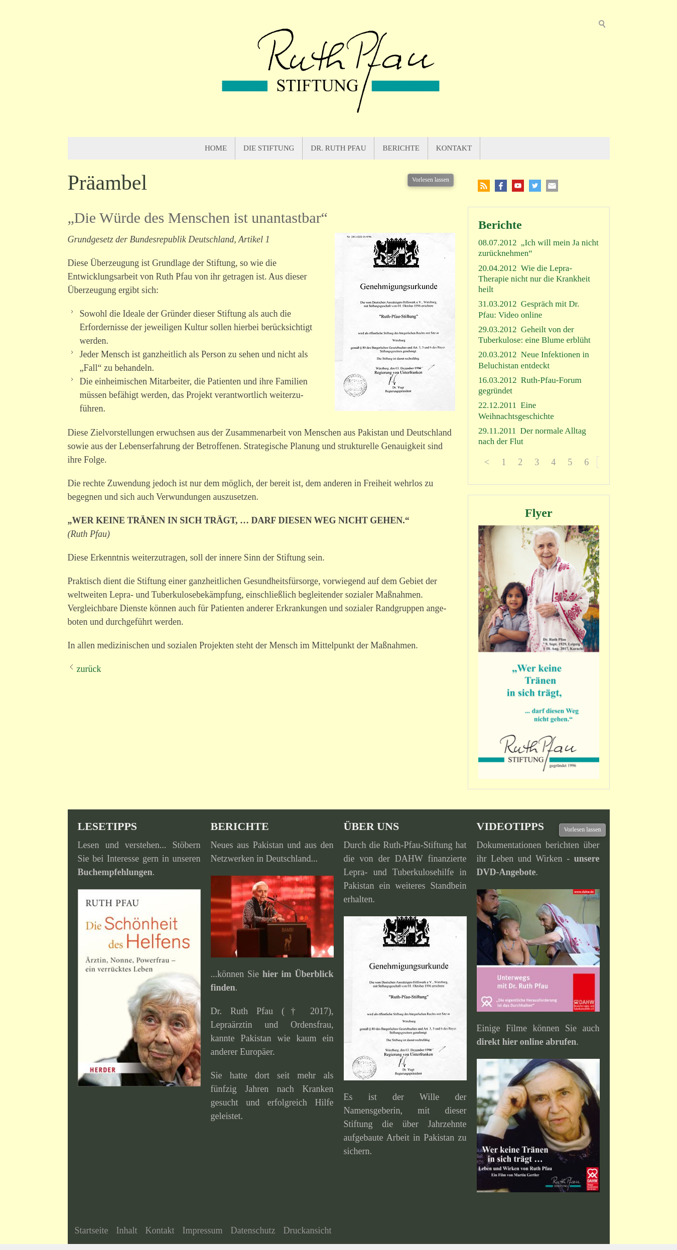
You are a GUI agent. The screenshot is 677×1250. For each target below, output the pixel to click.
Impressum (202, 1230)
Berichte (400, 148)
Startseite (91, 1230)
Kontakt (454, 148)
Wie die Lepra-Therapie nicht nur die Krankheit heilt (534, 279)
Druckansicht (307, 1230)
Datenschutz (252, 1230)
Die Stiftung (268, 148)
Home (216, 148)
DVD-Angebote (506, 872)
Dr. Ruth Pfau (338, 148)
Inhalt (126, 1230)
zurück (89, 669)
